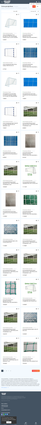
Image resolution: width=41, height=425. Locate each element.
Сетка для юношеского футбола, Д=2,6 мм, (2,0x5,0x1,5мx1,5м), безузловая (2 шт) (30, 65)
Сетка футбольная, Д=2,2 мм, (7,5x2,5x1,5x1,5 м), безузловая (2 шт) (30, 95)
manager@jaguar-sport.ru (5, 409)
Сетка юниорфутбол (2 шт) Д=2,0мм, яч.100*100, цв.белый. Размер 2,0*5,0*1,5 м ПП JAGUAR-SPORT (10, 36)
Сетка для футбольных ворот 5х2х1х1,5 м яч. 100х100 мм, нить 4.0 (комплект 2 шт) (30, 271)
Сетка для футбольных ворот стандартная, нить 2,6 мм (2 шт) (30, 300)
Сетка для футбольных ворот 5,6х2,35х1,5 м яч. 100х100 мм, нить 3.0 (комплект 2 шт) (10, 183)
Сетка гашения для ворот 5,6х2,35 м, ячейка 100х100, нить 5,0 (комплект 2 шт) (10, 124)
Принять (8, 422)
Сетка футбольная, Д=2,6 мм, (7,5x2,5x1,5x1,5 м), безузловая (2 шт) (10, 154)
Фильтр (14, 11)
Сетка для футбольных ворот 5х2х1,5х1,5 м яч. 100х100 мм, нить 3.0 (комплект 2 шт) (30, 124)
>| (10, 370)
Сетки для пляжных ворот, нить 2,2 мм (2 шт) (30, 330)
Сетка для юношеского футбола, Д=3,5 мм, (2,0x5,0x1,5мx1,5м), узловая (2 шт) (30, 360)
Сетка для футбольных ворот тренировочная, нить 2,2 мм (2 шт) (30, 183)
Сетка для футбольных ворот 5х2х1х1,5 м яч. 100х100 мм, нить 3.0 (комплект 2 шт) (30, 242)
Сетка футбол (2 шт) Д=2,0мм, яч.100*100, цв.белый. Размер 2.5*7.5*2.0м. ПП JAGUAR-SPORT (10, 95)
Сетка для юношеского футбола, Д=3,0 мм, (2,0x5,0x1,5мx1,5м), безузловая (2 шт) (30, 154)
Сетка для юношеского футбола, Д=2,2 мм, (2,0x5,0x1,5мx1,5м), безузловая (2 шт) (30, 36)
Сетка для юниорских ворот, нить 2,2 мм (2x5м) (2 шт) (10, 241)
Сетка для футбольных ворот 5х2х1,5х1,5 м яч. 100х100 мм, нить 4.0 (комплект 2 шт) (10, 271)
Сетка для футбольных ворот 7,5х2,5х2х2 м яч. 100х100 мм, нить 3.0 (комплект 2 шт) (10, 330)
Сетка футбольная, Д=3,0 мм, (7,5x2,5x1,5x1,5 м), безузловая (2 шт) (10, 213)
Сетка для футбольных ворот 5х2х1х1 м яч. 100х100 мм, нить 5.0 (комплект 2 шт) (10, 360)
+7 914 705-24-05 (4, 406)
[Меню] (2, 2)
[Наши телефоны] (39, 2)
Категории (33, 11)
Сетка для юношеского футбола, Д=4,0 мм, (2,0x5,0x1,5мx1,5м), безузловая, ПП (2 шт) (30, 213)
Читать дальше (5, 387)
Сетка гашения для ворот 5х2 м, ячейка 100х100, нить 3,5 (10, 65)
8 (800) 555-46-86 (4, 405)
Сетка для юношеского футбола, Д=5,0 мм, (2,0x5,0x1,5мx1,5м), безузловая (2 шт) (10, 301)
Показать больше (36, 370)
